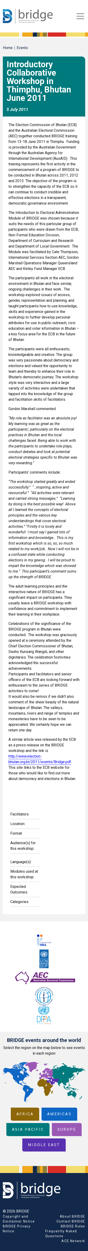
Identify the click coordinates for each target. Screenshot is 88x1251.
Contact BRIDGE (71, 1221)
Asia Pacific (28, 1129)
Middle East (44, 1145)
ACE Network (73, 1241)
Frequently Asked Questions (61, 1233)
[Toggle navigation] (80, 16)
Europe (66, 1129)
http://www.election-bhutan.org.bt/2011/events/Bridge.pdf (39, 759)
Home (8, 48)
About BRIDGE (72, 1216)
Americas (59, 1114)
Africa (25, 1114)
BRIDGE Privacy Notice (17, 1228)
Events (22, 48)
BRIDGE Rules (73, 1226)
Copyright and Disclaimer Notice (19, 1219)
